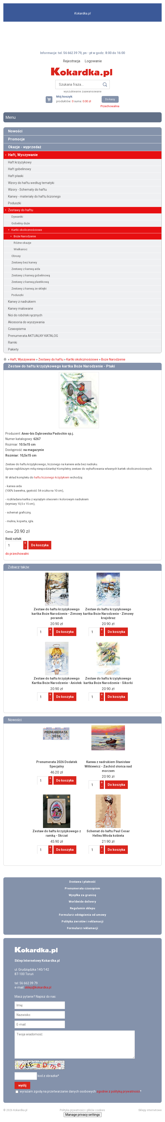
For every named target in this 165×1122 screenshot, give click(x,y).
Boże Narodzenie (25, 236)
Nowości (15, 131)
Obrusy (16, 256)
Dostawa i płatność (82, 881)
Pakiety (13, 349)
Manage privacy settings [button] (82, 1114)
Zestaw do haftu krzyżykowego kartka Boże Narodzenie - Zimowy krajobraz (108, 613)
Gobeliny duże (20, 223)
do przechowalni (17, 553)
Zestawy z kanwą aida (25, 269)
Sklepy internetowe (150, 1110)
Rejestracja (71, 61)
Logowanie (93, 61)
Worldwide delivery (82, 901)
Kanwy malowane (20, 308)
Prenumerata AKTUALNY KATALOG (33, 336)
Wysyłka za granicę (82, 895)
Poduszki (14, 203)
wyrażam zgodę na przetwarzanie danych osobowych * (80, 1091)
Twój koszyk (50, 99)
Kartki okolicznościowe (26, 229)
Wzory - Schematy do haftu (27, 189)
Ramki (12, 342)
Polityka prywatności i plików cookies (82, 1110)
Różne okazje (22, 242)
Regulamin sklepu (82, 908)
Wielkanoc (20, 249)
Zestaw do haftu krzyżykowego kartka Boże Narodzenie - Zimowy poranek (57, 613)
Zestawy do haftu (20, 210)
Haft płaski (15, 176)
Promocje (16, 139)
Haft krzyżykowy (20, 162)
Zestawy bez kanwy (24, 262)
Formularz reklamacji (82, 928)
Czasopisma (17, 329)
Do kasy (110, 99)
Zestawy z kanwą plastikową (30, 282)
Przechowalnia (110, 106)
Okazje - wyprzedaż (24, 147)
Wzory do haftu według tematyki (31, 183)
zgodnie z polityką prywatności (118, 1091)
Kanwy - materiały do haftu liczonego (34, 196)
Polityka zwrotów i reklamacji (82, 921)
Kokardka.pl (82, 13)
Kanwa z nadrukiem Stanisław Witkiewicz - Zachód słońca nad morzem (108, 766)
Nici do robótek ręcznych (25, 315)
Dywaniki (17, 216)
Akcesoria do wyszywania (26, 322)
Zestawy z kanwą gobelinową (30, 275)
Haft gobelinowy (19, 169)
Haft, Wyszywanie (23, 155)
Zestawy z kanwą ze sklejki (29, 288)
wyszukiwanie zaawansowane (82, 91)
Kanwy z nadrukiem (22, 301)
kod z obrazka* (48, 1076)
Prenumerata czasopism (82, 888)
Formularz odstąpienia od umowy (82, 914)
